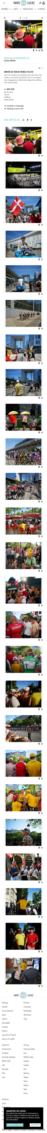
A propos (41, 9)
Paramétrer (35, 1125)
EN (42, 68)
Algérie (26, 1085)
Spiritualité (6, 1023)
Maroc (26, 1081)
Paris (4, 1073)
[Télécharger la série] (28, 120)
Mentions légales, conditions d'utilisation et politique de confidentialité (23, 1130)
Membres (5, 9)
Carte (15, 9)
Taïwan (26, 1077)
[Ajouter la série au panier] (31, 120)
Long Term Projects (9, 1035)
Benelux (26, 1073)
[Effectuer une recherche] (40, 3)
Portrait (26, 1003)
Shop (25, 1019)
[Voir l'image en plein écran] (42, 50)
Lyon (3, 1077)
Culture (4, 1019)
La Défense (7, 97)
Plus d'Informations (12, 1120)
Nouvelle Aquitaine (8, 1057)
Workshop (27, 1015)
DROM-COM (6, 1061)
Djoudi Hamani (9, 60)
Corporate (27, 1007)
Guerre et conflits (8, 1039)
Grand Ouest (6, 1049)
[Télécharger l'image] (33, 50)
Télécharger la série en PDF (15, 109)
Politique (5, 1003)
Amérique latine (29, 1049)
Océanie (26, 1061)
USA (25, 1069)
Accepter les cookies (15, 1125)
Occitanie (5, 1053)
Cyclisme (7, 95)
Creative (5, 1027)
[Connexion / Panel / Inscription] (43, 3)
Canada (26, 1065)
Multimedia (27, 1011)
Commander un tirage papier (15, 106)
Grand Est (5, 1045)
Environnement (7, 1011)
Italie (25, 1089)
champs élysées (9, 100)
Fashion (4, 1031)
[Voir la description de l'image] (39, 50)
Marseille (5, 1069)
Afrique (26, 1045)
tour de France (8, 92)
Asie (25, 1053)
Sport (4, 1015)
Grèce (26, 1093)
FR (39, 68)
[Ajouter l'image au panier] (36, 50)
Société (4, 1007)
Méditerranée (28, 1057)
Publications (28, 9)
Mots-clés (10, 89)
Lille (3, 1065)
